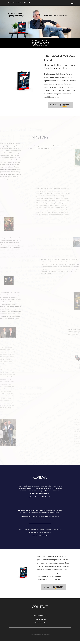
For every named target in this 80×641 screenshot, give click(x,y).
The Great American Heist (18, 3)
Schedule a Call (40, 623)
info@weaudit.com (42, 615)
